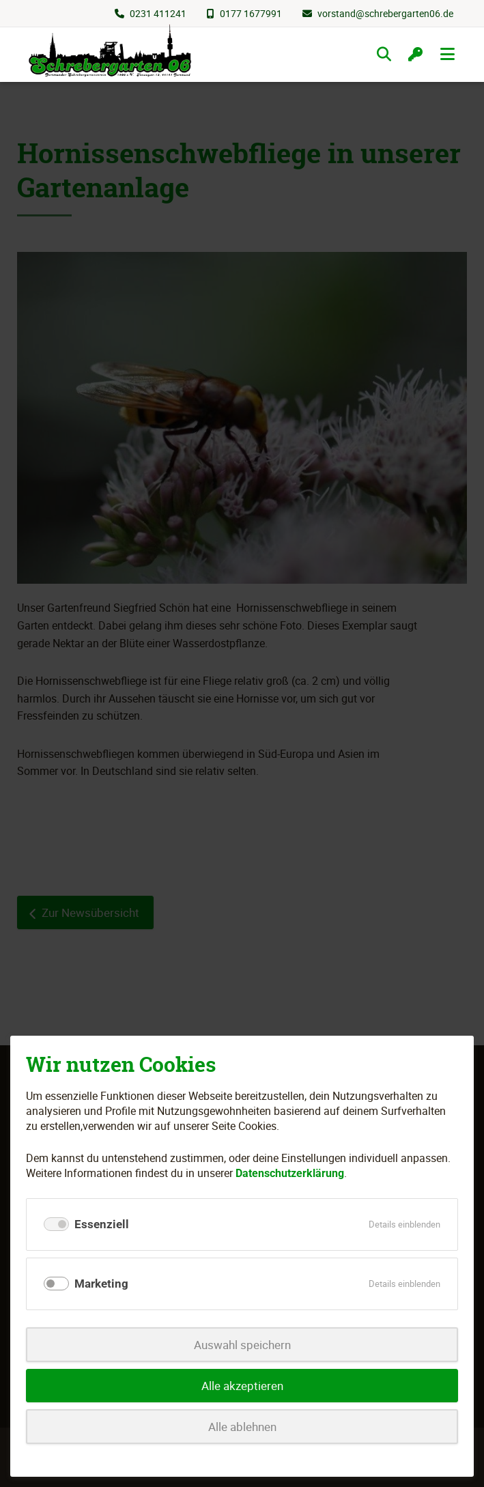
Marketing (101, 1283)
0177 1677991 (251, 13)
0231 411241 (158, 13)
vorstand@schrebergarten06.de (385, 13)
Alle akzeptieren (242, 1385)
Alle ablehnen (242, 1426)
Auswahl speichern (242, 1345)
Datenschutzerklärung (290, 1173)
